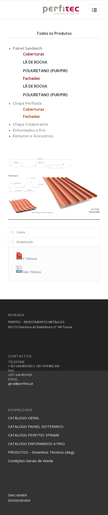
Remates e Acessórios (33, 136)
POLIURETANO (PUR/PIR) (45, 70)
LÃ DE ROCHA (35, 62)
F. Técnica (26, 256)
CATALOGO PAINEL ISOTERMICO (35, 426)
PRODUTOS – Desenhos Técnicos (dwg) (41, 452)
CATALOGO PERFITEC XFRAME (33, 435)
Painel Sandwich (27, 48)
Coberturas (33, 109)
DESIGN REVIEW (19, 500)
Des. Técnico (28, 270)
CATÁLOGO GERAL (23, 417)
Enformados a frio (29, 130)
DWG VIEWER (17, 495)
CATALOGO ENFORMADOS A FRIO (36, 443)
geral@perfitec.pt (20, 383)
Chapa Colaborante (30, 124)
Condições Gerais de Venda (30, 460)
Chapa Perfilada (27, 103)
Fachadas (31, 116)
